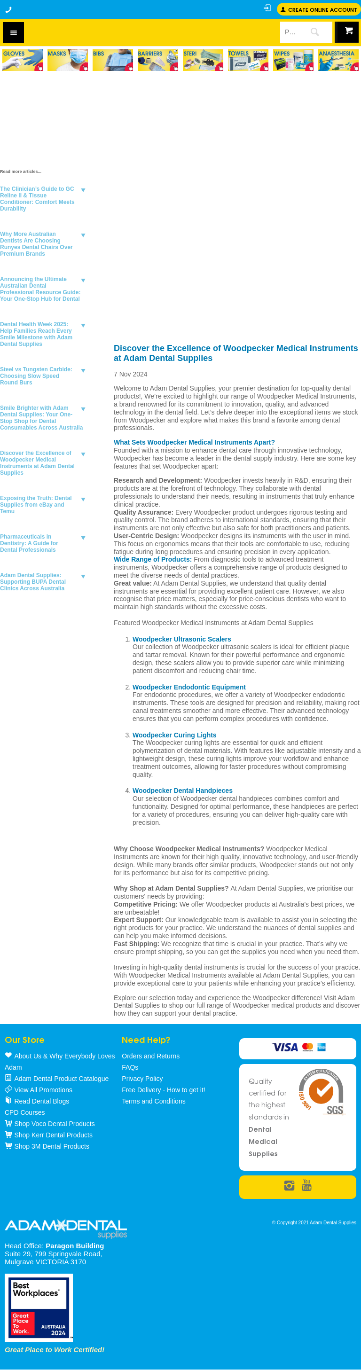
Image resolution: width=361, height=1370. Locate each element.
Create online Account (322, 9)
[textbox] (288, 32)
